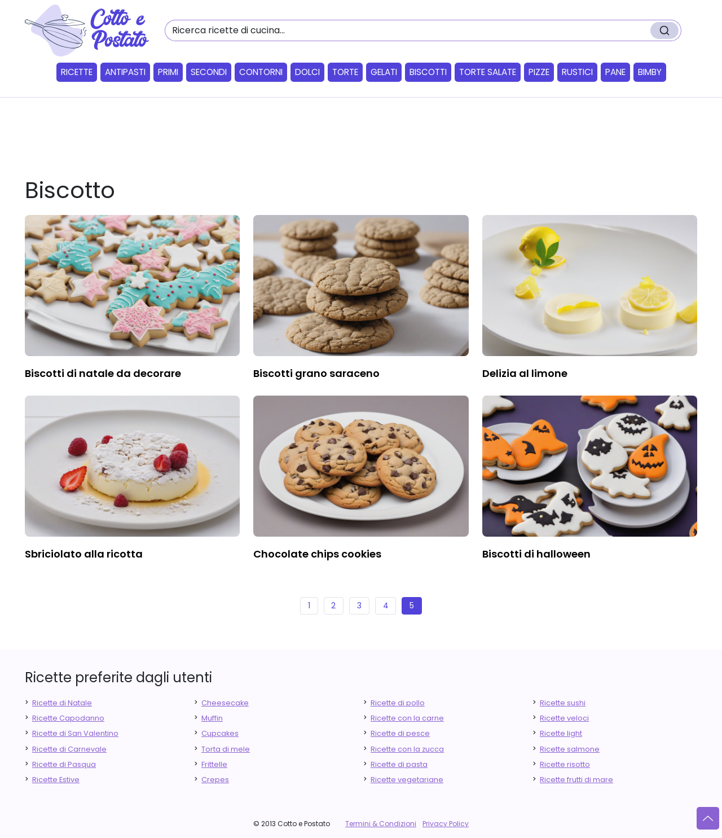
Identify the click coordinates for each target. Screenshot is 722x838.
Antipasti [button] (125, 72)
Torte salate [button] (487, 72)
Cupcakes (220, 733)
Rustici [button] (577, 72)
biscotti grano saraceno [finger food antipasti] (316, 373)
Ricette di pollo (398, 703)
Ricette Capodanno (68, 718)
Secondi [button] (209, 72)
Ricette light (561, 733)
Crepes (215, 779)
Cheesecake (225, 703)
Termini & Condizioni (380, 823)
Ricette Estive (56, 779)
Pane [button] (615, 72)
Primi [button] (168, 72)
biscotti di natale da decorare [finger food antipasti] (103, 373)
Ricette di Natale (62, 703)
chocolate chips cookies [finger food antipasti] (317, 554)
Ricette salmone (570, 749)
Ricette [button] (77, 72)
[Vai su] (708, 818)
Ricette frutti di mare (576, 779)
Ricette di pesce (400, 733)
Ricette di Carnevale (69, 749)
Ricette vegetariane (407, 779)
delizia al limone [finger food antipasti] (524, 373)
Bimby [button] (650, 72)
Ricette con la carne (407, 718)
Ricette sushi (562, 703)
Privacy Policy (445, 823)
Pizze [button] (539, 72)
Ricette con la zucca (407, 749)
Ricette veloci (564, 718)
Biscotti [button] (428, 72)
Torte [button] (345, 72)
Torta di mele (225, 749)
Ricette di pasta (399, 764)
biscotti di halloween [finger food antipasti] (536, 554)
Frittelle (214, 764)
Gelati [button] (384, 72)
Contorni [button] (261, 72)
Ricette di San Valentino (75, 733)
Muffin (212, 718)
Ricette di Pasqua (64, 764)
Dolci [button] (307, 72)
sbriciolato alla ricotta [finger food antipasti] (84, 554)
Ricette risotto (565, 764)
